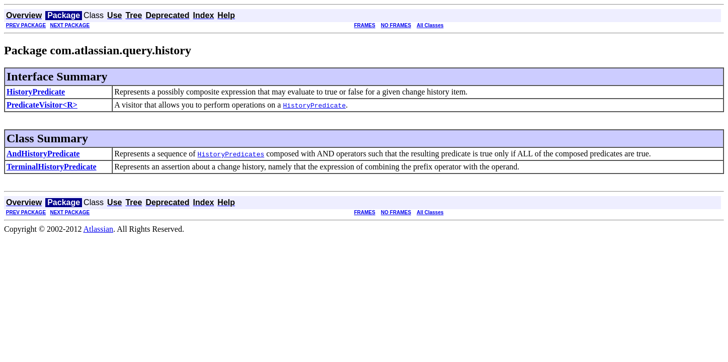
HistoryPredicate (36, 91)
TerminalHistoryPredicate (52, 166)
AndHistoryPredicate (43, 153)
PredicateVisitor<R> (42, 105)
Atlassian (99, 229)
